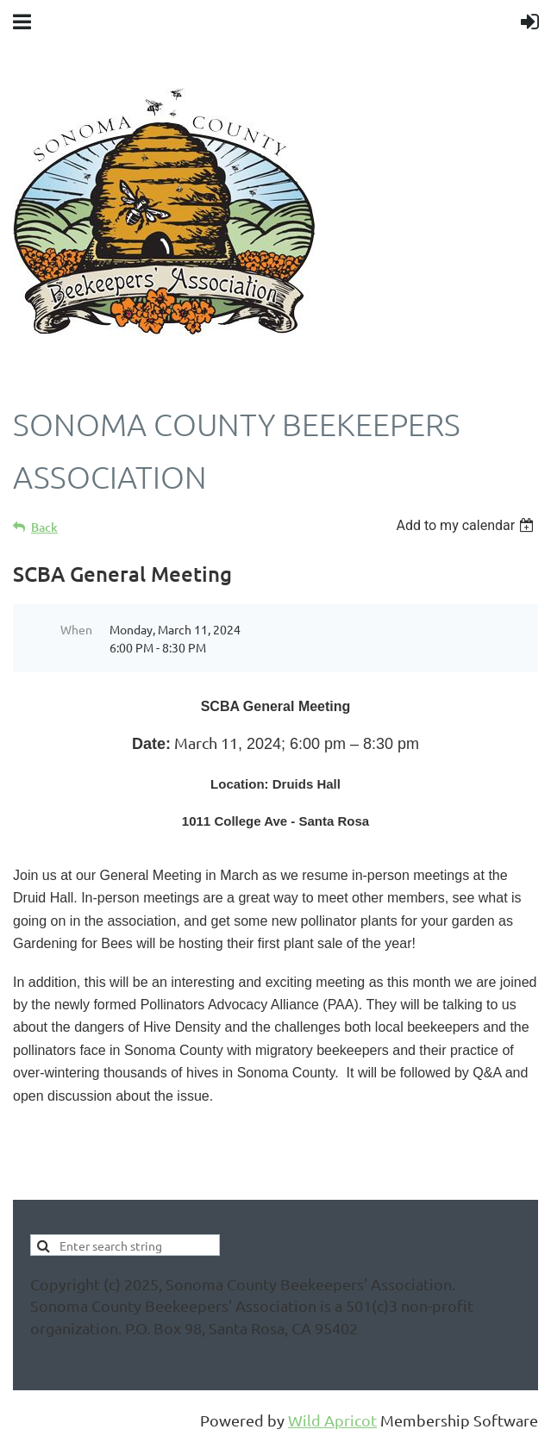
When (76, 629)
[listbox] (467, 525)
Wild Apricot (332, 1420)
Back (44, 527)
